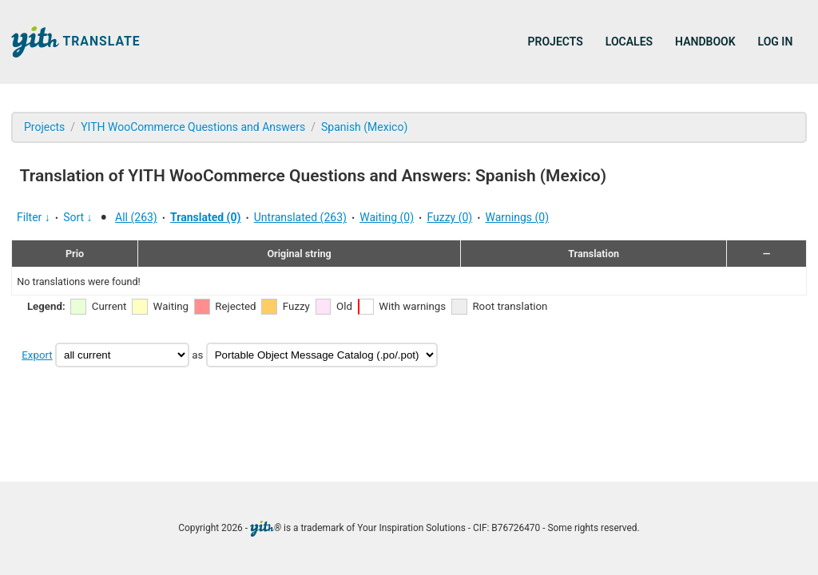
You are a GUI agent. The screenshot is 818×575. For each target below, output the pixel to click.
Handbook (705, 41)
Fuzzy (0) (449, 217)
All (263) (136, 217)
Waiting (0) (386, 217)
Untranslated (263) (300, 217)
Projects (555, 41)
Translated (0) (205, 217)
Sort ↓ (77, 217)
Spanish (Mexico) (364, 127)
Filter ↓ (33, 217)
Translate (76, 42)
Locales (629, 41)
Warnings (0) (518, 217)
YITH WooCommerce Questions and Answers (193, 127)
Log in (775, 41)
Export (37, 355)
